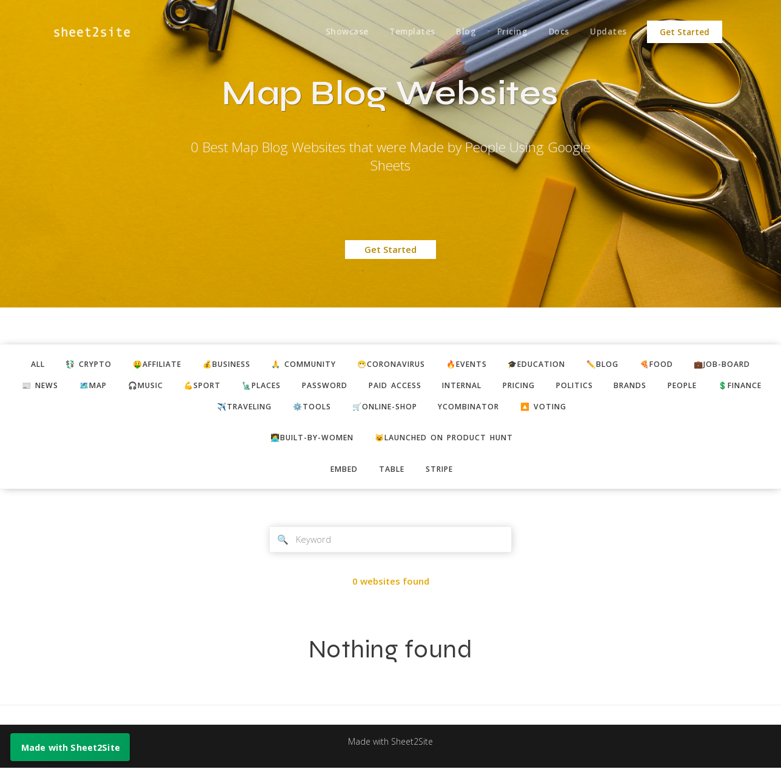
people (731, 386)
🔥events (473, 364)
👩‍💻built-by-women (308, 440)
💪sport (226, 386)
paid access (427, 386)
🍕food (671, 364)
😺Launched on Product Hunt (447, 440)
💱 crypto (74, 364)
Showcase (341, 32)
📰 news (56, 386)
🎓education (547, 364)
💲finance (197, 408)
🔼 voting (586, 408)
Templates (408, 32)
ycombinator (508, 408)
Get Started (684, 32)
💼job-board (740, 364)
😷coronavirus (394, 364)
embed (342, 471)
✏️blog (615, 364)
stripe (442, 471)
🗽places (288, 386)
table (391, 471)
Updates (608, 32)
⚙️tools (343, 408)
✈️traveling (272, 408)
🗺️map (111, 386)
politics (617, 386)
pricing (558, 386)
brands (676, 386)
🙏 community (302, 364)
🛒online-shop (419, 408)
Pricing (509, 32)
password (354, 386)
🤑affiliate (146, 364)
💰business (220, 364)
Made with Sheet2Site (390, 746)
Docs (557, 32)
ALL (20, 364)
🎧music (167, 386)
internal (497, 386)
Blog (462, 32)
